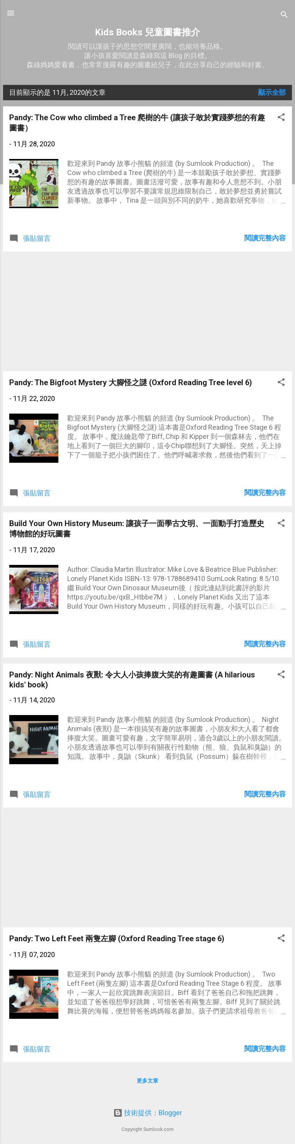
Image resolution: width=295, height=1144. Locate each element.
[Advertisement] (147, 311)
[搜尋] (284, 15)
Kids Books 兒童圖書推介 (147, 32)
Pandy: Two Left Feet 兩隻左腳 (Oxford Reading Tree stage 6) (116, 938)
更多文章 (147, 1081)
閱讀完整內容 (265, 238)
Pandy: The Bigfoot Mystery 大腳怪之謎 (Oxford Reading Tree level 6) (130, 382)
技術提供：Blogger (147, 1113)
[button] (281, 118)
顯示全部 (272, 92)
